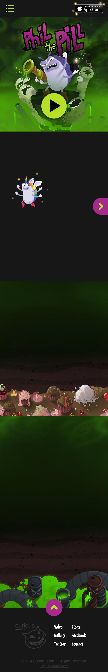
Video (58, 627)
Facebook (79, 636)
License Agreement (54, 666)
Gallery (59, 636)
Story (76, 627)
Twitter (60, 644)
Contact (77, 644)
